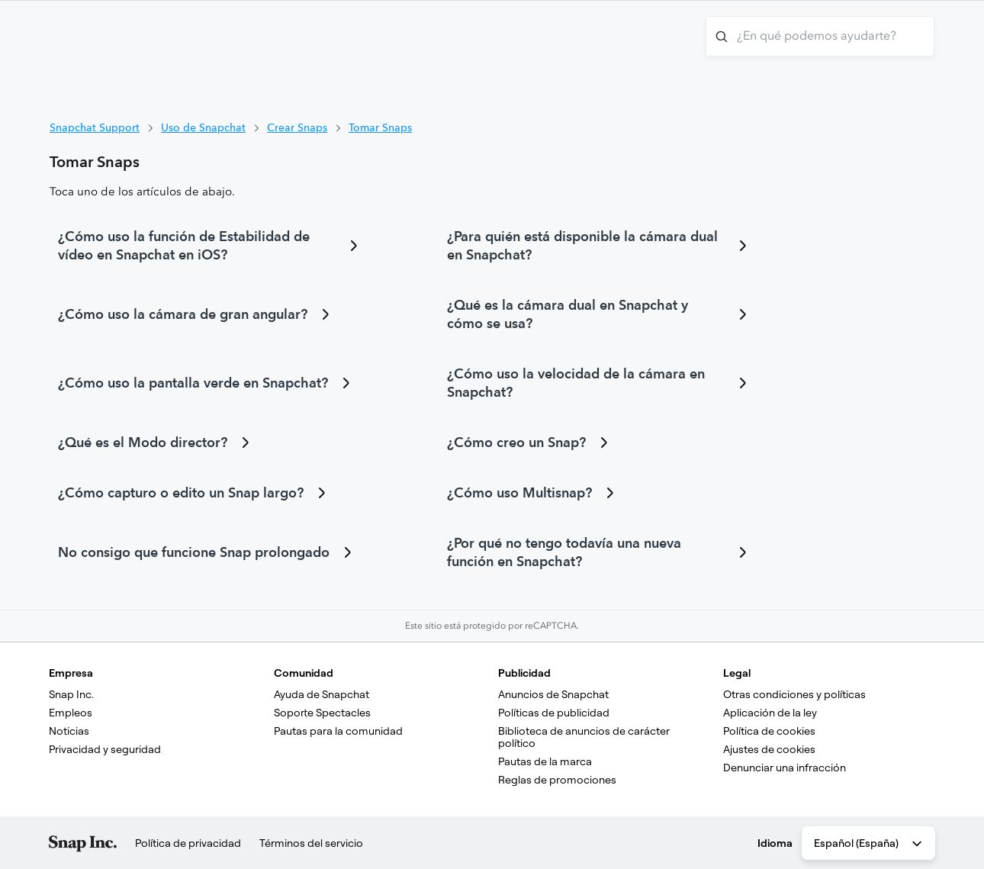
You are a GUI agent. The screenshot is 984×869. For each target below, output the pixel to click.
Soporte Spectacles (322, 712)
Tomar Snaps (380, 127)
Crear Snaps (297, 127)
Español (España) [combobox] (869, 843)
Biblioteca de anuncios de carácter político (585, 737)
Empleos (70, 712)
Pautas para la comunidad (338, 731)
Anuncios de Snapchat (553, 694)
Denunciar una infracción (784, 767)
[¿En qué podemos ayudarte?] (820, 36)
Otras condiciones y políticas (794, 694)
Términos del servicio (311, 843)
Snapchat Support (95, 127)
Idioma (775, 843)
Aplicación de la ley (770, 712)
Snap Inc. (71, 694)
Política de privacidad (188, 843)
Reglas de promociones (557, 780)
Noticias (69, 731)
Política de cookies (769, 731)
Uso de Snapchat (203, 127)
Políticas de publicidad (553, 712)
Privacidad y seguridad (105, 749)
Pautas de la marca (545, 761)
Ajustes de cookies (769, 749)
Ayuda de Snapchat (321, 694)
